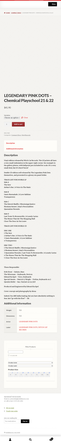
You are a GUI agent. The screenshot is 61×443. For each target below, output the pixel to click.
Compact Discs (16, 13)
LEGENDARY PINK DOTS (28, 322)
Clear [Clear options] (26, 118)
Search (30, 439)
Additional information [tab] (14, 149)
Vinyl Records (26, 135)
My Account (10, 408)
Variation (7, 115)
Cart (47, 438)
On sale (13, 355)
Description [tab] (10, 143)
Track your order (12, 411)
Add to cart (18, 124)
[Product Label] (30, 366)
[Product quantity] (7, 124)
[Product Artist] (30, 363)
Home (8, 13)
